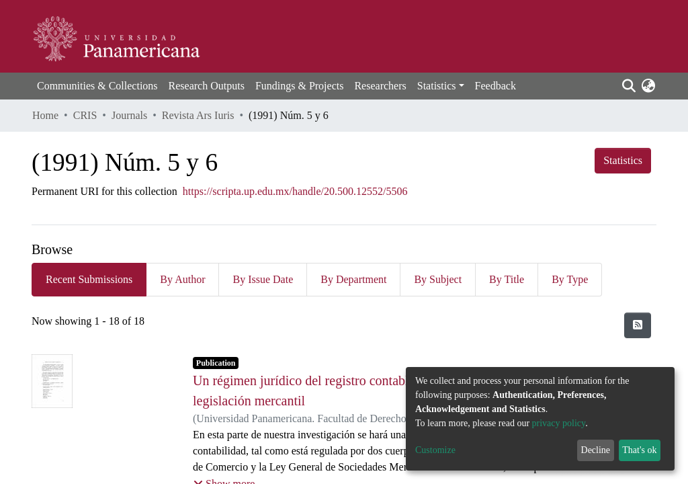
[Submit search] (628, 86)
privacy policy (559, 423)
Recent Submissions (89, 279)
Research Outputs (207, 85)
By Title (506, 279)
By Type (570, 279)
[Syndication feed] (637, 325)
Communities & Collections (97, 85)
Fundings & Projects (299, 85)
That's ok (639, 450)
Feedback (495, 85)
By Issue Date (262, 279)
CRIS (85, 115)
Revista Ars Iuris (198, 115)
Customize (435, 450)
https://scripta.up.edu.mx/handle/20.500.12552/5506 (295, 191)
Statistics (622, 160)
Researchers (380, 85)
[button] (648, 86)
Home (45, 115)
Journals (129, 115)
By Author (182, 279)
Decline (596, 450)
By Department (353, 279)
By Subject (438, 279)
